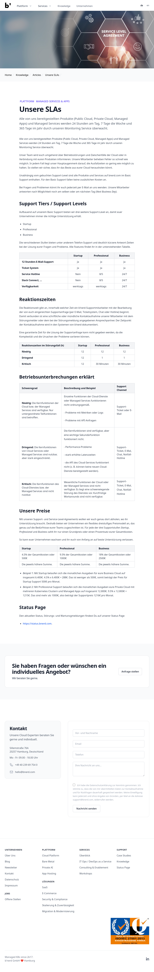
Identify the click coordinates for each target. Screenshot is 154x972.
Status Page (123, 867)
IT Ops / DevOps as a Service (95, 861)
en (148, 5)
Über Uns (10, 855)
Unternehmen (84, 6)
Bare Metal (48, 861)
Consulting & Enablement (93, 867)
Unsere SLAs (52, 75)
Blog (7, 861)
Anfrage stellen (130, 671)
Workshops (85, 873)
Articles (37, 75)
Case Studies (124, 855)
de (141, 5)
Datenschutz (12, 879)
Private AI (47, 867)
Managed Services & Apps (53, 101)
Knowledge (64, 6)
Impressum (11, 885)
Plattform (27, 101)
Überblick (84, 855)
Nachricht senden (86, 808)
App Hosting (49, 873)
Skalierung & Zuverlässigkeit (58, 905)
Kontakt (9, 873)
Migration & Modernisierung (58, 911)
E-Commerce (49, 893)
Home (8, 75)
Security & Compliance (55, 899)
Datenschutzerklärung (101, 785)
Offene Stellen (13, 899)
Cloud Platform (50, 855)
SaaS (45, 887)
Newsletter (11, 867)
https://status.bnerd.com (37, 623)
